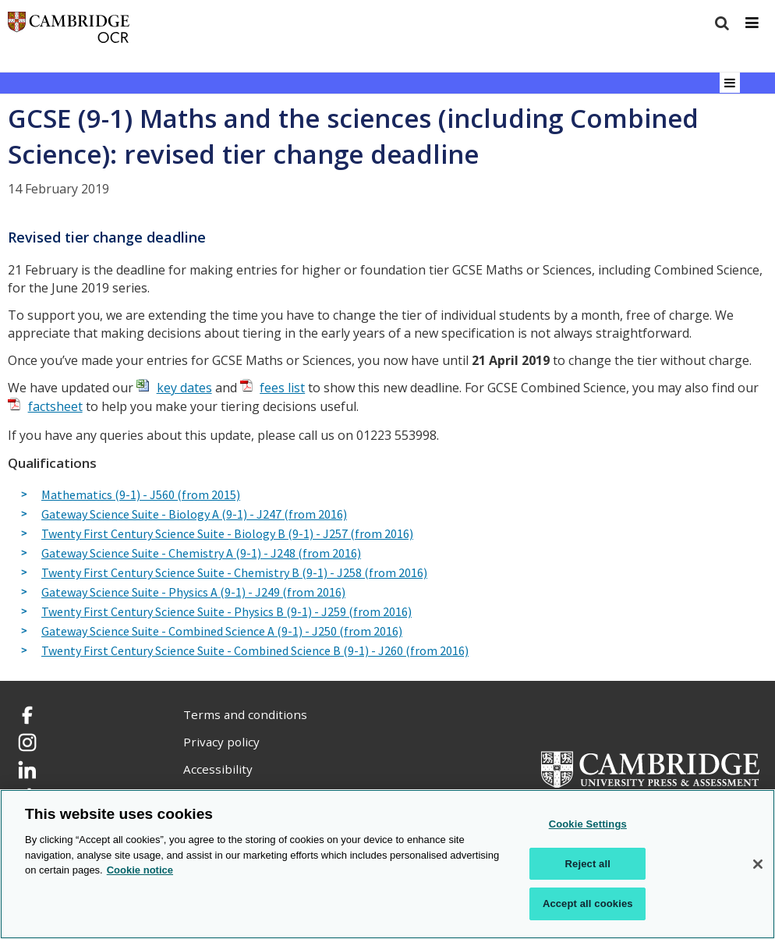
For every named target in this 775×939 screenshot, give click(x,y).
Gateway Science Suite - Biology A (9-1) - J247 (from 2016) (194, 515)
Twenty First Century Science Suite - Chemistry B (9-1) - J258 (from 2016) (234, 573)
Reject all (587, 864)
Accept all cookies (588, 903)
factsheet (55, 406)
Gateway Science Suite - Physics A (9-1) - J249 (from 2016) (193, 593)
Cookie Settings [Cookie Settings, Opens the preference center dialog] (588, 824)
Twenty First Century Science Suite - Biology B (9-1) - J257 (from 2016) (227, 534)
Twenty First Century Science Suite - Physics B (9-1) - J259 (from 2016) (226, 612)
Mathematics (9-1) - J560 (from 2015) (140, 495)
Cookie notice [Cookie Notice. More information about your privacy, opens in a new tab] (140, 870)
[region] (387, 864)
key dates (184, 387)
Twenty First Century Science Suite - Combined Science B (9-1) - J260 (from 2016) (255, 651)
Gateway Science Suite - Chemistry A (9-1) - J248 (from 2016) (201, 554)
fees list (282, 387)
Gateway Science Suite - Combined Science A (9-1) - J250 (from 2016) (221, 632)
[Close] (758, 864)
